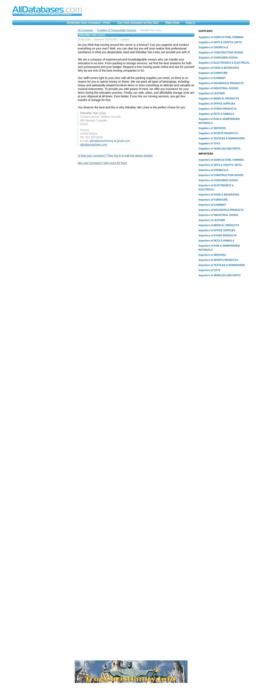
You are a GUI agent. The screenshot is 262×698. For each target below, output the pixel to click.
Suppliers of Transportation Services (116, 30)
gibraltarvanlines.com (93, 144)
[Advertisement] (43, 90)
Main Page (172, 22)
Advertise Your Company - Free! (88, 22)
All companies (85, 30)
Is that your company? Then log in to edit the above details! (115, 155)
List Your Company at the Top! (137, 22)
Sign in (190, 22)
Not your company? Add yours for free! (102, 163)
